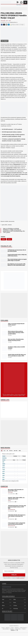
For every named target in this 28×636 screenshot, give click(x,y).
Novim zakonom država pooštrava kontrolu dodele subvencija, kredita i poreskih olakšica (16, 332)
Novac (14, 602)
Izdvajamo (3, 20)
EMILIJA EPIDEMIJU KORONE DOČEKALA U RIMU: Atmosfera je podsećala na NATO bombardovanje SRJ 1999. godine (14, 230)
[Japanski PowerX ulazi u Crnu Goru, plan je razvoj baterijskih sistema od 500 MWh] (4, 507)
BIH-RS (10, 450)
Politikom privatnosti (20, 578)
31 (17, 493)
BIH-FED (15, 450)
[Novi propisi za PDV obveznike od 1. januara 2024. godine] (4, 491)
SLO (4, 450)
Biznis (3, 605)
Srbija (9, 500)
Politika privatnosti (23, 627)
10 (16, 501)
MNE (20, 450)
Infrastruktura (11, 509)
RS (1, 450)
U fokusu (15, 605)
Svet (7, 20)
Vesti (10, 20)
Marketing (16, 627)
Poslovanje (15, 608)
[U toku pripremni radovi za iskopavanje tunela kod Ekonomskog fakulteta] (4, 524)
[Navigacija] (25, 2)
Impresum (7, 627)
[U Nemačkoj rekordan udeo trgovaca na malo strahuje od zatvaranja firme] (4, 516)
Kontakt (12, 627)
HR (7, 450)
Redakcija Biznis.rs (13, 22)
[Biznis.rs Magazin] (14, 378)
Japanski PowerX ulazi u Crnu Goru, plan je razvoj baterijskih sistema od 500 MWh (17, 507)
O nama (3, 627)
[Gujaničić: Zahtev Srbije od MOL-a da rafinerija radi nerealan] (4, 499)
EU (8, 517)
